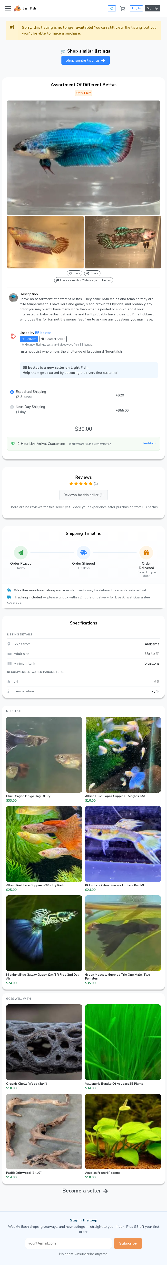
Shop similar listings (86, 60)
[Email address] (68, 1243)
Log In (136, 8)
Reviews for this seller (84, 495)
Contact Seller (52, 339)
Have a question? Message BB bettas (83, 280)
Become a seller (81, 1190)
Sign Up (152, 8)
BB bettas (43, 332)
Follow (29, 339)
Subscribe (128, 1243)
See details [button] (149, 443)
